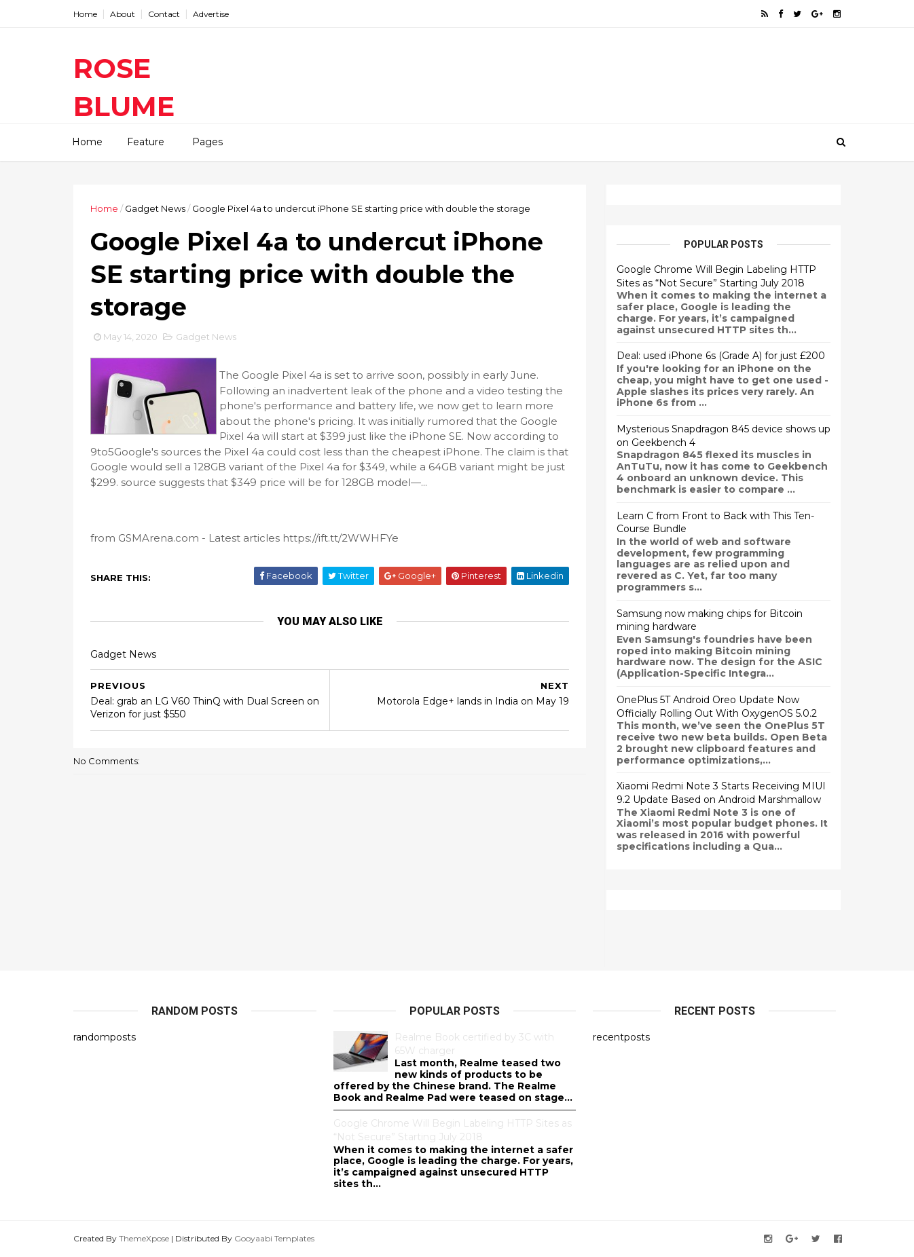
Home (85, 14)
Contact (164, 14)
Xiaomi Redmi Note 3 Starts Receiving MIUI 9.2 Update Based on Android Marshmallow (721, 793)
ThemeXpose (144, 1238)
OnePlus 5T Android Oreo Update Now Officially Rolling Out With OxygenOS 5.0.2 (717, 706)
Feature (145, 142)
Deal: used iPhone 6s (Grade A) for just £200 (721, 356)
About (122, 14)
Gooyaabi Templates (274, 1238)
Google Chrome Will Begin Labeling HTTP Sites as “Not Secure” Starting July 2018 (716, 276)
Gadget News (155, 208)
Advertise (211, 14)
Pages (207, 142)
